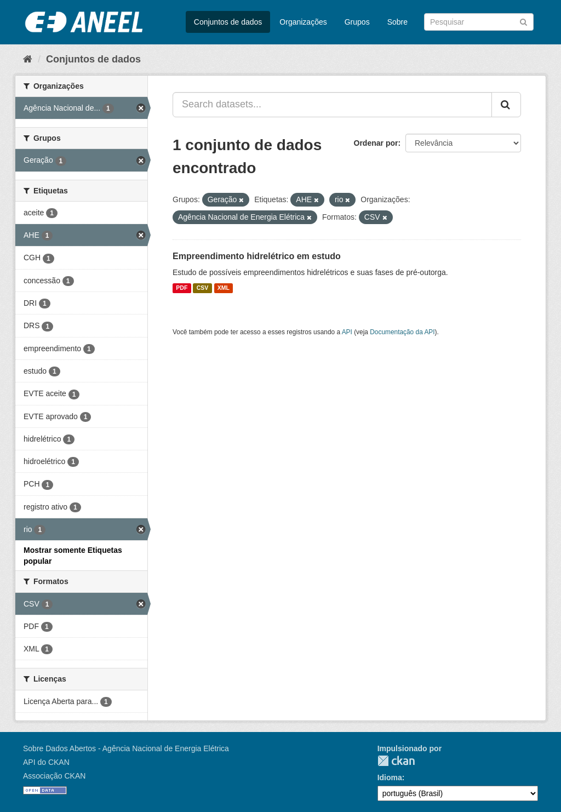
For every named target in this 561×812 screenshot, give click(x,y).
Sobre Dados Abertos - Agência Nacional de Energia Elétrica (126, 748)
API (347, 332)
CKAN (396, 761)
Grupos (357, 22)
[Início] (27, 59)
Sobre (397, 22)
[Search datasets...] (332, 104)
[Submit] (523, 21)
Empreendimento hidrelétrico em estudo (257, 256)
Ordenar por (376, 143)
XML (223, 288)
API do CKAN (46, 762)
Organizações (303, 22)
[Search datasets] (479, 22)
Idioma (389, 777)
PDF (181, 288)
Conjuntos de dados (228, 22)
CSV (203, 288)
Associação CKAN (54, 775)
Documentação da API (402, 332)
